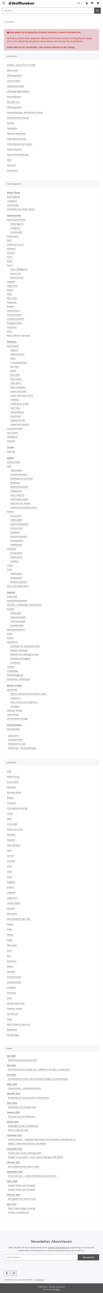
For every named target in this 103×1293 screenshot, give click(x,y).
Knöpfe (10, 608)
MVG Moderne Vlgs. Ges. (18, 918)
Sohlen (10, 637)
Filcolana (11, 248)
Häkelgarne (12, 436)
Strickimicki (12, 642)
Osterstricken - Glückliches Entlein (24, 1088)
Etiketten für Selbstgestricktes (24, 654)
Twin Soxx (15, 407)
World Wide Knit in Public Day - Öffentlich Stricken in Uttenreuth (39, 1069)
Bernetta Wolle (14, 792)
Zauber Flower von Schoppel (21, 1185)
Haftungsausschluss (16, 138)
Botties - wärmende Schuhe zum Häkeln (27, 1143)
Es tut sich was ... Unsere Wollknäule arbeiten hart (32, 1175)
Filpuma (11, 839)
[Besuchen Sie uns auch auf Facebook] (7, 1273)
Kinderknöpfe (16, 625)
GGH (9, 850)
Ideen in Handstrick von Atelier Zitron (28, 693)
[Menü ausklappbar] (3, 2)
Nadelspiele (16, 491)
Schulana (11, 992)
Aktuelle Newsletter (16, 133)
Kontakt (10, 123)
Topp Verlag (12, 714)
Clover (10, 565)
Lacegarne (12, 200)
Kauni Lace (15, 273)
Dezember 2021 (14, 1135)
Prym (9, 569)
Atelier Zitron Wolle (16, 219)
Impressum (12, 170)
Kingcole (11, 882)
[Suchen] (48, 11)
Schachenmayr (14, 976)
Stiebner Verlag (14, 710)
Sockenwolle (13, 205)
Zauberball (15, 416)
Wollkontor (12, 1029)
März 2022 (12, 1103)
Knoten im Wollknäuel (18, 1212)
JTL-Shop (56, 1289)
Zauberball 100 (17, 420)
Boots (13, 358)
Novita (10, 289)
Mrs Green (12, 913)
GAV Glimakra (13, 845)
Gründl (10, 855)
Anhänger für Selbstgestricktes (25, 646)
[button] (86, 3)
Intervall (11, 860)
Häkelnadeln (16, 470)
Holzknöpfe (15, 613)
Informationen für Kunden (19, 144)
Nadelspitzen (16, 540)
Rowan (10, 966)
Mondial (11, 908)
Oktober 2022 (13, 1093)
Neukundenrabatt (15, 86)
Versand (41, 1279)
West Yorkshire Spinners (18, 335)
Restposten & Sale (16, 743)
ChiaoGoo (11, 548)
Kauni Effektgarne (18, 269)
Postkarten (15, 662)
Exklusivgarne (13, 196)
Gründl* (11, 252)
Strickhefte (12, 689)
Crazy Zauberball (18, 362)
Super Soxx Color (18, 391)
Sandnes (11, 971)
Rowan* (11, 306)
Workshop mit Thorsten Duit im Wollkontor (28, 1097)
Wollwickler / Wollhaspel (18, 679)
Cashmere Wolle (15, 428)
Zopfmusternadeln (19, 499)
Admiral (14, 350)
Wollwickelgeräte (15, 675)
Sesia (9, 331)
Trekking (14, 399)
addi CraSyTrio (17, 495)
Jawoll (13, 370)
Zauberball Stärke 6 (19, 424)
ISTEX (9, 256)
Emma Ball (12, 596)
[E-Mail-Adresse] (41, 1257)
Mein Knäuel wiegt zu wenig (21, 1208)
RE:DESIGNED (13, 729)
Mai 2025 (11, 1056)
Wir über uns (13, 101)
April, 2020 (12, 1181)
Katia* (10, 261)
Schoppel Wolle (14, 323)
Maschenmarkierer (16, 629)
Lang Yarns (12, 285)
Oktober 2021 (13, 1162)
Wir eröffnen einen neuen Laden (23, 1166)
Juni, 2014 (11, 1204)
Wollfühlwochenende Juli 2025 (22, 1060)
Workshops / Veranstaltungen (22, 748)
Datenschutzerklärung (17, 154)
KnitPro (10, 511)
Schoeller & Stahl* (15, 318)
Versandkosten (14, 96)
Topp (9, 1019)
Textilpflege (12, 670)
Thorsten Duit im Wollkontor (21, 1116)
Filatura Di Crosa (15, 829)
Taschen (11, 666)
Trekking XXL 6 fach (19, 403)
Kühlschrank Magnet (20, 658)
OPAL (9, 294)
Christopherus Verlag (17, 808)
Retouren (11, 165)
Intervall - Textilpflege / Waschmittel (24, 604)
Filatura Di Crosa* (15, 244)
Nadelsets (15, 482)
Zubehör (14, 561)
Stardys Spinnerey (15, 1003)
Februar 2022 (13, 1112)
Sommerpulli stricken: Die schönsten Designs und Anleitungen (38, 1078)
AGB (9, 159)
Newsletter (12, 128)
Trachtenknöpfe (18, 621)
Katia (9, 871)
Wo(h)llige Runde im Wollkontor (23, 1125)
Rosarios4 (11, 302)
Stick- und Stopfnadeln (18, 586)
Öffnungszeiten (14, 75)
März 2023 (12, 1084)
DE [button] (78, 3)
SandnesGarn (13, 310)
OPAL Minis (15, 383)
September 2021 (15, 1171)
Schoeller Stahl (14, 982)
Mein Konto (12, 70)
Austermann (13, 236)
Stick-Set (11, 451)
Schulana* (12, 327)
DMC (9, 240)
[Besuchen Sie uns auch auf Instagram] (14, 1273)
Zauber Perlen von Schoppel (21, 1189)
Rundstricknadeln (18, 474)
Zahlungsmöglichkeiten (18, 91)
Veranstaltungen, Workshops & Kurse (25, 112)
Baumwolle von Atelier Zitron (22, 1198)
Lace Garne (12, 432)
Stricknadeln (16, 552)
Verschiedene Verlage (17, 718)
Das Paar (14, 366)
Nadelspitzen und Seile (21, 478)
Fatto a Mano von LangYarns (23, 702)
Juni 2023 (11, 1074)
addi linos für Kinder (20, 503)
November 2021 (14, 1148)
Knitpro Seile (16, 528)
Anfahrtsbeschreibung (18, 117)
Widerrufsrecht (14, 149)
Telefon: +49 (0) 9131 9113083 (21, 65)
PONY (9, 633)
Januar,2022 (12, 1121)
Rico (9, 955)
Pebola (10, 934)
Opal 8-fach (16, 379)
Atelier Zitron (13, 776)
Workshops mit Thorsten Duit (22, 1107)
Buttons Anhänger (19, 650)
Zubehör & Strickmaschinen (23, 507)
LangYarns (15, 698)
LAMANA (11, 281)
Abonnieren (88, 1257)
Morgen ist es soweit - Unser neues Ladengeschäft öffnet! (35, 1157)
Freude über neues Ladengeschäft (24, 1153)
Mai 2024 (11, 1065)
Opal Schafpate (17, 387)
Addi (9, 466)
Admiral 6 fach (17, 354)
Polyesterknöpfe (18, 617)
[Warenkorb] (98, 3)
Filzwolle (11, 441)
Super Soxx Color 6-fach (21, 395)
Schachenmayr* (14, 314)
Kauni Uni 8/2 (16, 277)
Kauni (10, 265)
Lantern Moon (13, 462)
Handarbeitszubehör (17, 600)
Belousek (11, 787)
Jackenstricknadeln (19, 486)
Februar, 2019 (13, 1194)
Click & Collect (13, 80)
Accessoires (16, 515)
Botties (10, 797)
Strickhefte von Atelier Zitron (20, 209)
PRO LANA (12, 298)
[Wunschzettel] (92, 3)
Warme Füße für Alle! (18, 1130)
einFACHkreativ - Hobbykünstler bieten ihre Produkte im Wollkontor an (42, 1139)
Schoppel (14, 706)
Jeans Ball (15, 374)
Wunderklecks (17, 412)
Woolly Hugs (13, 1034)
